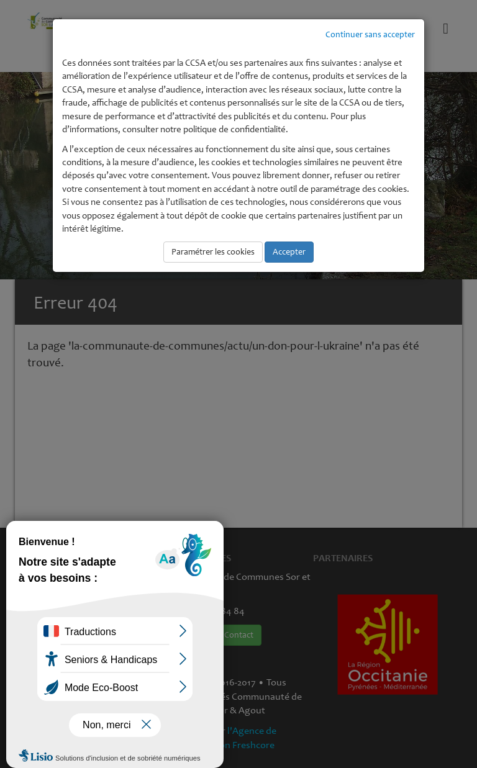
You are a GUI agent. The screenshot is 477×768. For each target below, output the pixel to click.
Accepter (289, 251)
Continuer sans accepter (370, 34)
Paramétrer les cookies (213, 251)
